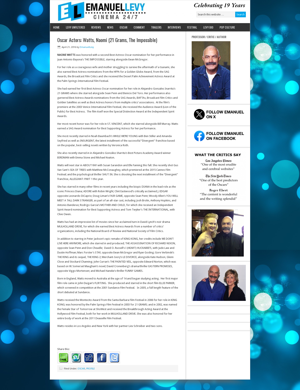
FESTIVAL (192, 27)
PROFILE (90, 368)
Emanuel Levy (98, 11)
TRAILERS (156, 27)
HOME (56, 27)
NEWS (110, 27)
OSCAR (123, 27)
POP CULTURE (227, 27)
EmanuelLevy (87, 47)
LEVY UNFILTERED (75, 27)
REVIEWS (96, 27)
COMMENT (139, 27)
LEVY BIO (208, 27)
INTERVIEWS (174, 27)
